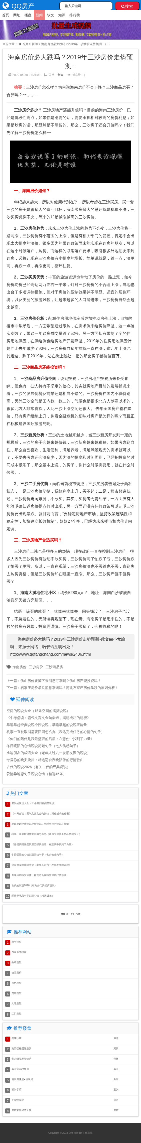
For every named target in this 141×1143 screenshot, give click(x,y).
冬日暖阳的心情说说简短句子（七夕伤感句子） (43, 746)
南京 (116, 1069)
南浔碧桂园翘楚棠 (22, 1048)
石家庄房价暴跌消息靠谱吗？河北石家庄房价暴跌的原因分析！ (69, 688)
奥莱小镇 (17, 1038)
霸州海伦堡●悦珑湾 (22, 1079)
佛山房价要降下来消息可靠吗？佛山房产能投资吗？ (60, 681)
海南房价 (19, 667)
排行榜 (75, 15)
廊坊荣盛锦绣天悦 (22, 1110)
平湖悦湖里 (18, 1099)
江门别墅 (17, 1013)
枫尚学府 (17, 1089)
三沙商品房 (54, 667)
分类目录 (73, 1132)
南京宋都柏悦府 (20, 1069)
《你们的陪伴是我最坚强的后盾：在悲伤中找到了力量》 (50, 739)
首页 (5, 15)
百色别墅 (17, 982)
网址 (16, 15)
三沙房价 (36, 667)
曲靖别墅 (17, 962)
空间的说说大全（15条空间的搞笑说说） (38, 711)
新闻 (39, 15)
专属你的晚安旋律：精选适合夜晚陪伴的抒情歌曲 (45, 760)
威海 (116, 1038)
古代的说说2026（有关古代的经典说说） (38, 767)
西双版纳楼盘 (19, 952)
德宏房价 (17, 972)
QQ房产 (17, 6)
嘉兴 (116, 1089)
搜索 (127, 6)
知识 (61, 15)
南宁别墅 (17, 941)
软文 (50, 15)
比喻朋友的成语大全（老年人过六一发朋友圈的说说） (48, 753)
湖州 (116, 1048)
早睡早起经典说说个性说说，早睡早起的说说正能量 (46, 725)
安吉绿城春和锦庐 (22, 1058)
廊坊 (116, 1079)
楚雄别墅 (17, 993)
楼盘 (28, 15)
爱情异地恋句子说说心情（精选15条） (36, 774)
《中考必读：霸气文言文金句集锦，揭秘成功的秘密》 (48, 718)
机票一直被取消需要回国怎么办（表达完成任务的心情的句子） (55, 732)
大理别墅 (17, 1003)
